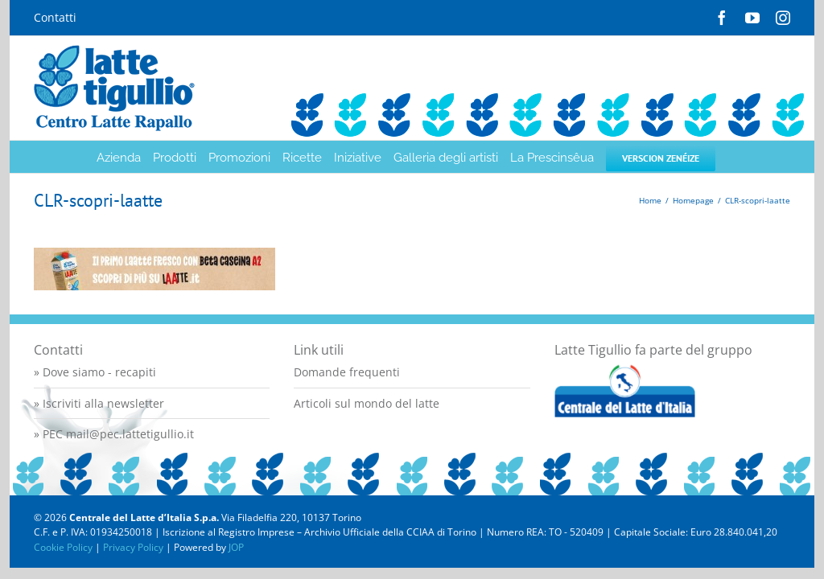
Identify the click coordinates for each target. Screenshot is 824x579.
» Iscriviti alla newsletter (99, 403)
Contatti (55, 17)
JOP (236, 547)
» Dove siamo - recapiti (95, 372)
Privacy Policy (133, 547)
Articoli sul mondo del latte (366, 403)
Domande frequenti (347, 372)
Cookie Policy (63, 547)
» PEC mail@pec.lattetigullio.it (114, 433)
